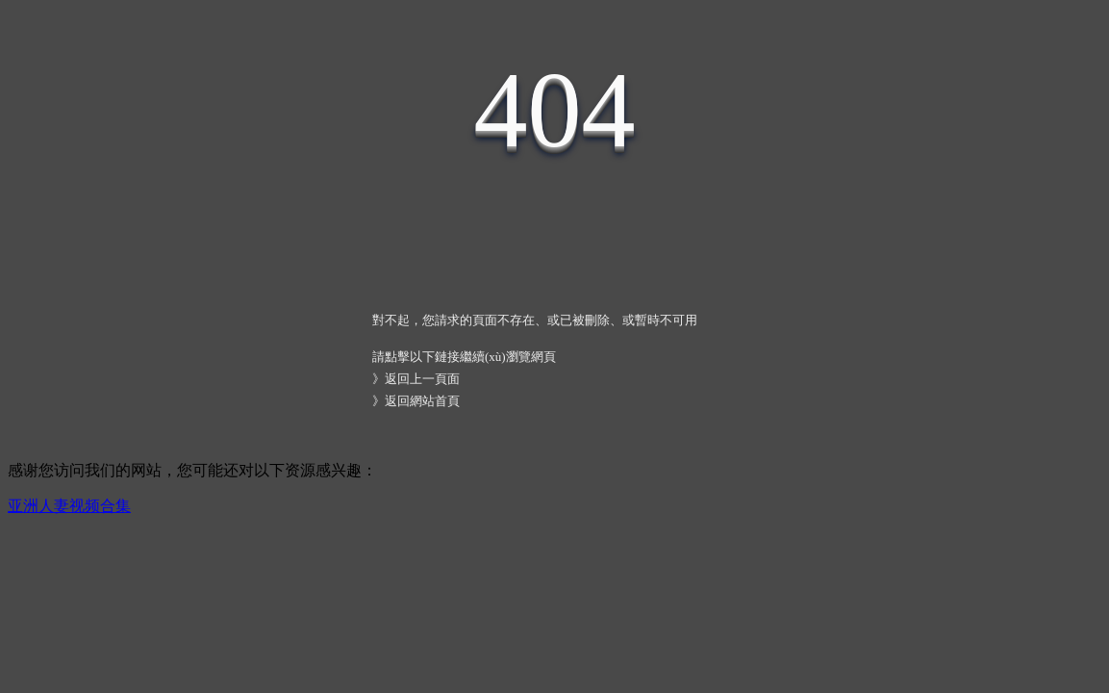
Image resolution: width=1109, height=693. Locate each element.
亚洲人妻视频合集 (69, 506)
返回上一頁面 (422, 379)
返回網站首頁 (422, 401)
